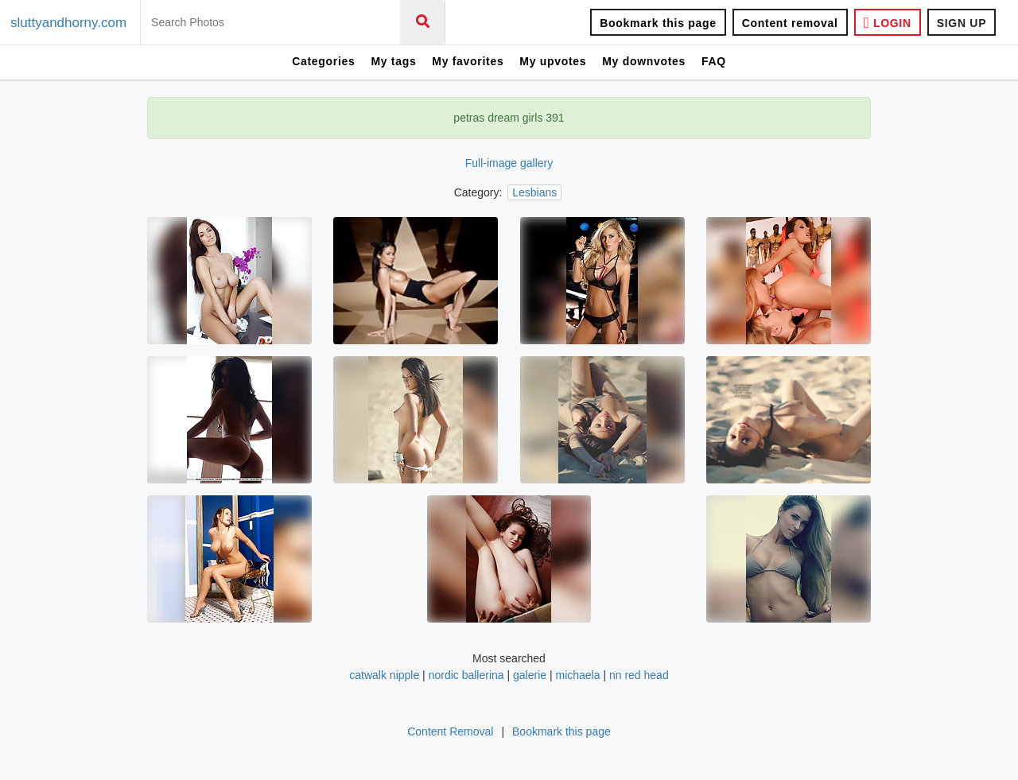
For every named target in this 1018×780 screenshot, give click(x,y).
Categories (323, 61)
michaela (577, 675)
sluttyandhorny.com (68, 22)
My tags (393, 61)
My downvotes (644, 61)
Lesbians (534, 192)
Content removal (790, 23)
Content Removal (450, 731)
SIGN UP (961, 23)
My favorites (467, 61)
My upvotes (552, 61)
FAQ (713, 61)
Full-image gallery (509, 163)
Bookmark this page (658, 23)
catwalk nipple (384, 675)
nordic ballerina (466, 675)
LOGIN (887, 22)
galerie (529, 675)
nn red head (639, 675)
